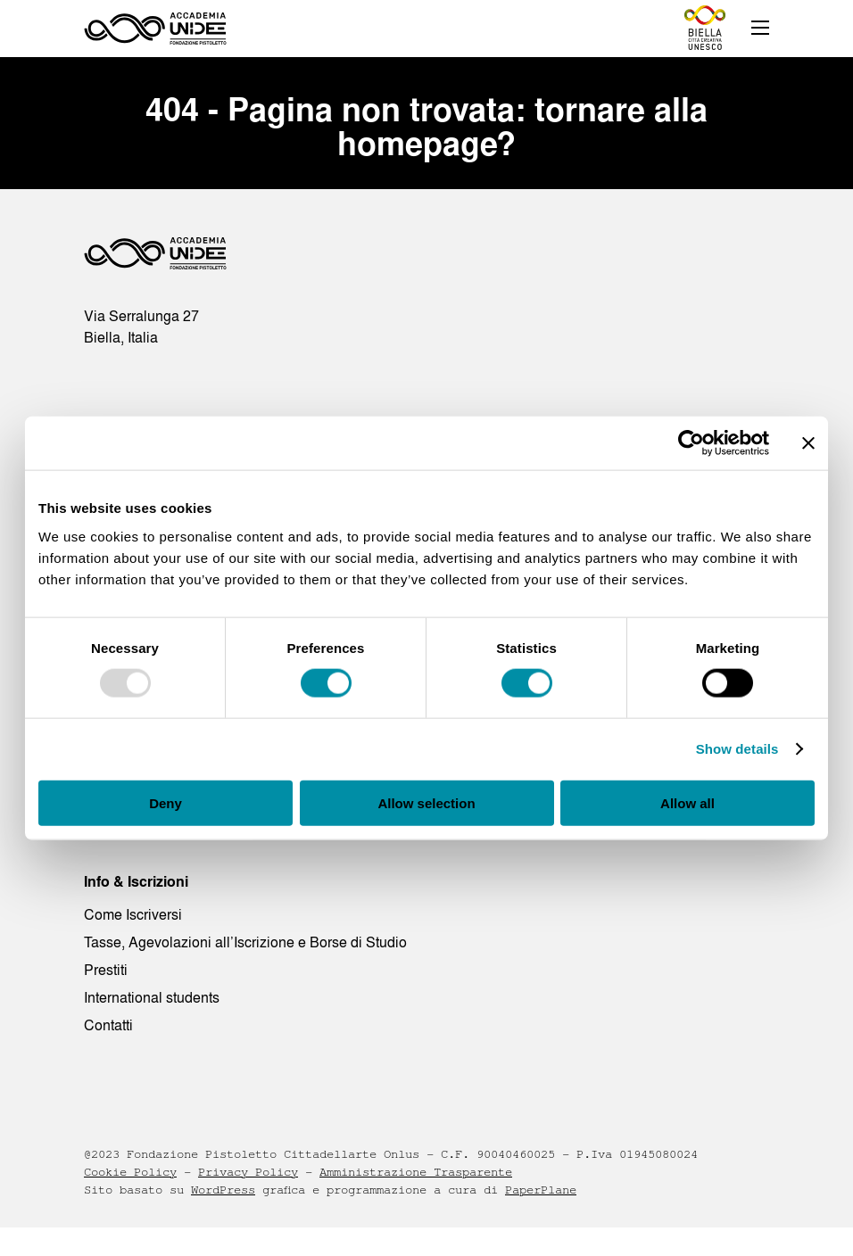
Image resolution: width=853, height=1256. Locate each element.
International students (151, 997)
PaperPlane (540, 1190)
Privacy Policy (248, 1172)
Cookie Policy (130, 1172)
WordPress (223, 1190)
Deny (165, 802)
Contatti (108, 1025)
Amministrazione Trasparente (415, 1172)
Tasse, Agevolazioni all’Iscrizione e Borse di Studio (245, 942)
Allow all (687, 802)
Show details (737, 748)
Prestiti (106, 969)
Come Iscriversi (133, 914)
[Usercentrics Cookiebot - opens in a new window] (691, 443)
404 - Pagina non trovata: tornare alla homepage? (426, 126)
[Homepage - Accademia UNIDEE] (155, 28)
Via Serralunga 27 (141, 316)
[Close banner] (808, 443)
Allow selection (426, 802)
